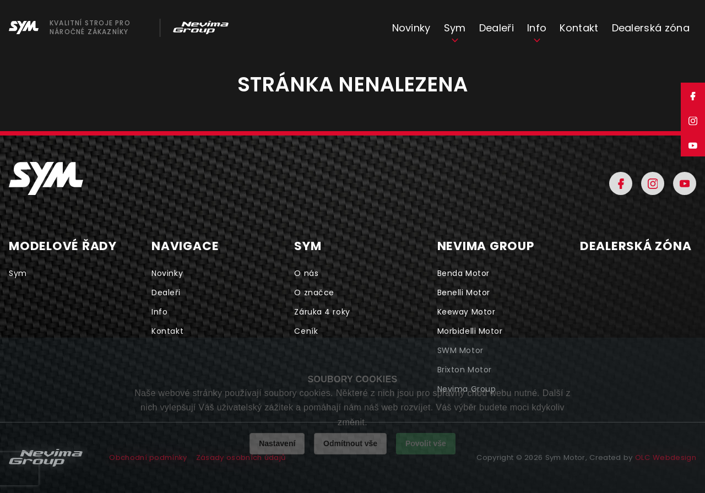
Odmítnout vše (350, 443)
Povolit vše (425, 443)
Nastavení (277, 443)
